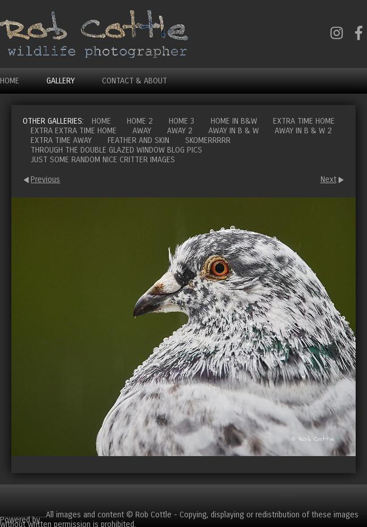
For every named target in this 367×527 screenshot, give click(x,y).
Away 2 (180, 131)
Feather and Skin (138, 140)
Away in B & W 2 (303, 131)
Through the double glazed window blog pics (116, 150)
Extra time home (304, 121)
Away (142, 131)
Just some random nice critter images (103, 160)
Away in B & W (233, 131)
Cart (358, 497)
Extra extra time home (74, 131)
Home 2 (140, 121)
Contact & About (134, 81)
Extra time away (61, 140)
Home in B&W (234, 121)
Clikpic (53, 520)
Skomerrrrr (208, 140)
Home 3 (182, 121)
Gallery (60, 81)
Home (9, 81)
